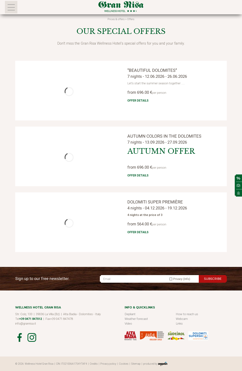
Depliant (130, 314)
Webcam (182, 319)
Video (128, 323)
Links (179, 323)
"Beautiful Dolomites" (152, 70)
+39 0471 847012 (30, 319)
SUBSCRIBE (213, 279)
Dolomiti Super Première (155, 202)
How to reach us (187, 314)
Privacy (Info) (181, 279)
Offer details (137, 100)
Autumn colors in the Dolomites (164, 136)
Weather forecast (136, 319)
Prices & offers (116, 19)
